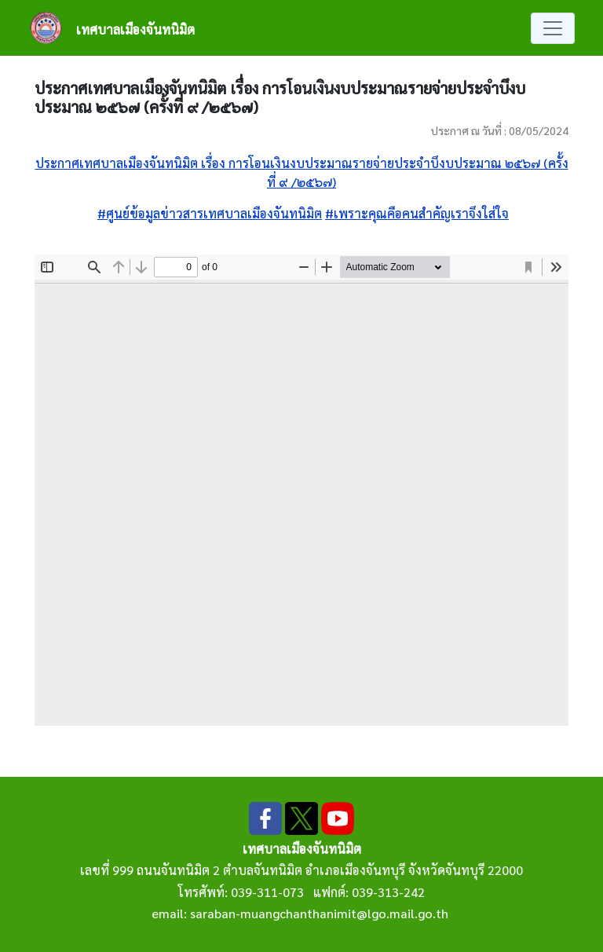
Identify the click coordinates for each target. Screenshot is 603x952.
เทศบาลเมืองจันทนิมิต (135, 29)
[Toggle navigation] (553, 28)
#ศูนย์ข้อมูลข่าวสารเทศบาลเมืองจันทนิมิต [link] (209, 213)
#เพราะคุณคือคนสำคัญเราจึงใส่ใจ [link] (417, 213)
